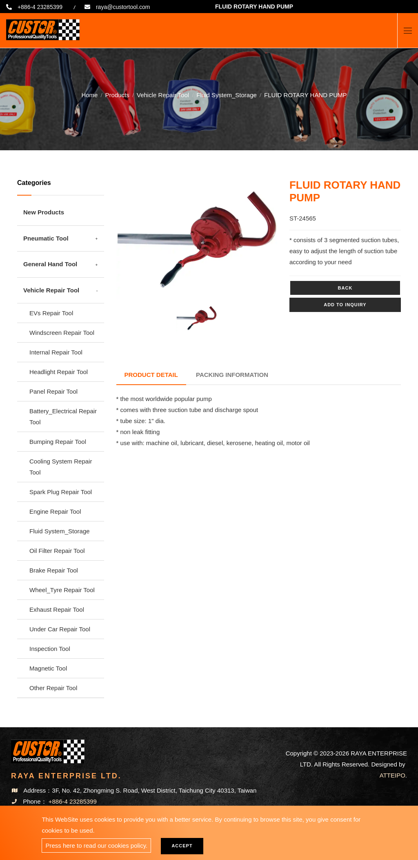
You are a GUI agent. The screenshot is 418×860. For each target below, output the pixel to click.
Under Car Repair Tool (59, 629)
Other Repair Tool (53, 687)
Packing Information (232, 374)
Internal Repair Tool (55, 352)
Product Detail (151, 374)
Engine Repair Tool (55, 511)
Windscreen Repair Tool (61, 332)
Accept (181, 845)
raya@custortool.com (123, 7)
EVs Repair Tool (51, 313)
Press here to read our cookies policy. (96, 845)
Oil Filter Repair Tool (57, 550)
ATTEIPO (392, 775)
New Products (43, 212)
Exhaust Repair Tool (56, 609)
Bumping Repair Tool (57, 441)
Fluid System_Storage (226, 94)
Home (89, 94)
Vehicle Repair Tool (163, 94)
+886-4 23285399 (40, 7)
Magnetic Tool (48, 668)
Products (117, 94)
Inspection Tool (49, 648)
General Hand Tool (50, 264)
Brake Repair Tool (53, 570)
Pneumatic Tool (46, 238)
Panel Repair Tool (53, 391)
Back (345, 287)
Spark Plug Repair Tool (60, 491)
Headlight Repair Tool (58, 371)
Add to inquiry (345, 304)
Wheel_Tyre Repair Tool (62, 589)
